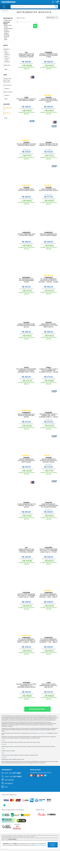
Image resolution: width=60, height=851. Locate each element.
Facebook (9, 783)
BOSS (7, 56)
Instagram (9, 780)
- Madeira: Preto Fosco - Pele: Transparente (7, 80)
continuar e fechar (52, 844)
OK (35, 26)
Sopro (3, 752)
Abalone (7, 88)
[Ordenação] (52, 17)
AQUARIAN (7, 49)
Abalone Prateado (7, 92)
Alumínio (8, 95)
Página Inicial (5, 10)
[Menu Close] (4, 6)
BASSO (7, 52)
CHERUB (8, 61)
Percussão (4, 744)
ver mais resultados (37, 709)
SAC (6, 787)
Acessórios (4, 757)
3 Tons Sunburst (7, 85)
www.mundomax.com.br (42, 733)
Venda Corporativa (12, 839)
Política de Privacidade (40, 845)
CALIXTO (8, 58)
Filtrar (5, 69)
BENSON (8, 54)
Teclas (3, 748)
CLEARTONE (7, 65)
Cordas (3, 740)
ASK (7, 51)
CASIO (7, 60)
